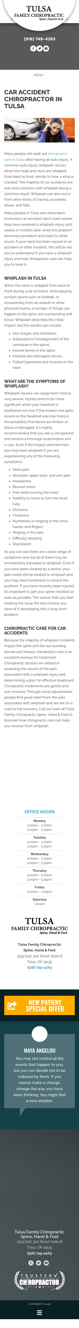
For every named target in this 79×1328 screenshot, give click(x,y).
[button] (39, 1005)
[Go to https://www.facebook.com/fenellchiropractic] (33, 49)
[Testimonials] (39, 1071)
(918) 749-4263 (39, 38)
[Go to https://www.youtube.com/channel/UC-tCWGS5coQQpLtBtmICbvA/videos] (46, 49)
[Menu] (39, 1312)
